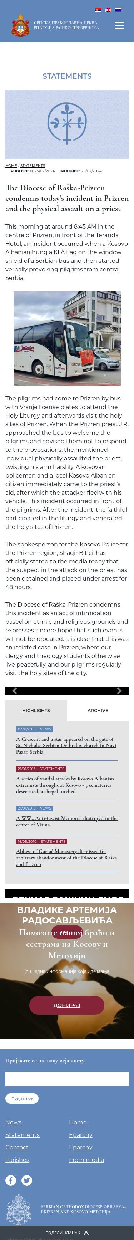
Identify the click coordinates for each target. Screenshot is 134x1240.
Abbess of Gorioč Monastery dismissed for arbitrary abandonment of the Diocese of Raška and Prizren (66, 857)
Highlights (36, 710)
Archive (98, 710)
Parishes (17, 1160)
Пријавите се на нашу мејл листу (44, 1060)
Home (11, 165)
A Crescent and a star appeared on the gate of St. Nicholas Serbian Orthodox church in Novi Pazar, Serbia (66, 745)
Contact (17, 1147)
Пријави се (22, 1098)
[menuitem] (98, 9)
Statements (32, 165)
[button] (14, 691)
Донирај (67, 1005)
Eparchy (81, 1135)
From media (86, 1160)
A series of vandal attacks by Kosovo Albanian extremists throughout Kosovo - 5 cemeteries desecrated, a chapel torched (65, 785)
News (13, 1122)
